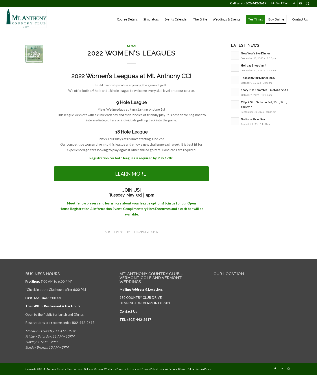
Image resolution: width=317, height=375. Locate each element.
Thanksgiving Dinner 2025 (258, 78)
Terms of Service (168, 369)
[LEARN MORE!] (131, 173)
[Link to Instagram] (307, 3)
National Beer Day (253, 119)
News (131, 46)
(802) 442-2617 (255, 3)
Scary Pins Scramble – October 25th (264, 90)
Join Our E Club (279, 3)
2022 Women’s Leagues (131, 53)
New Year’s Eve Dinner (255, 53)
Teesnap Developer (144, 232)
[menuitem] (278, 3)
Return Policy (203, 369)
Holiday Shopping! (253, 65)
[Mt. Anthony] (33, 19)
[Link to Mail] (300, 3)
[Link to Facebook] (294, 3)
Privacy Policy (149, 369)
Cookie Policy (186, 369)
